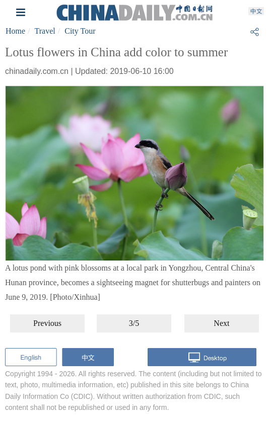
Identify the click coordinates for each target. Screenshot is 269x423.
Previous (47, 323)
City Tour (79, 31)
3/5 (134, 323)
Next (221, 323)
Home (15, 31)
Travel (45, 31)
